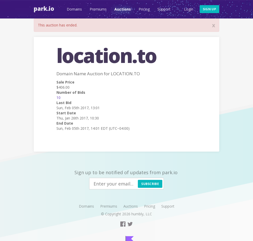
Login (188, 9)
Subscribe (150, 184)
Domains (74, 9)
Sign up (209, 9)
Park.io (44, 8)
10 (58, 97)
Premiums (98, 9)
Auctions (122, 9)
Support (164, 9)
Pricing (144, 9)
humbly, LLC (141, 213)
